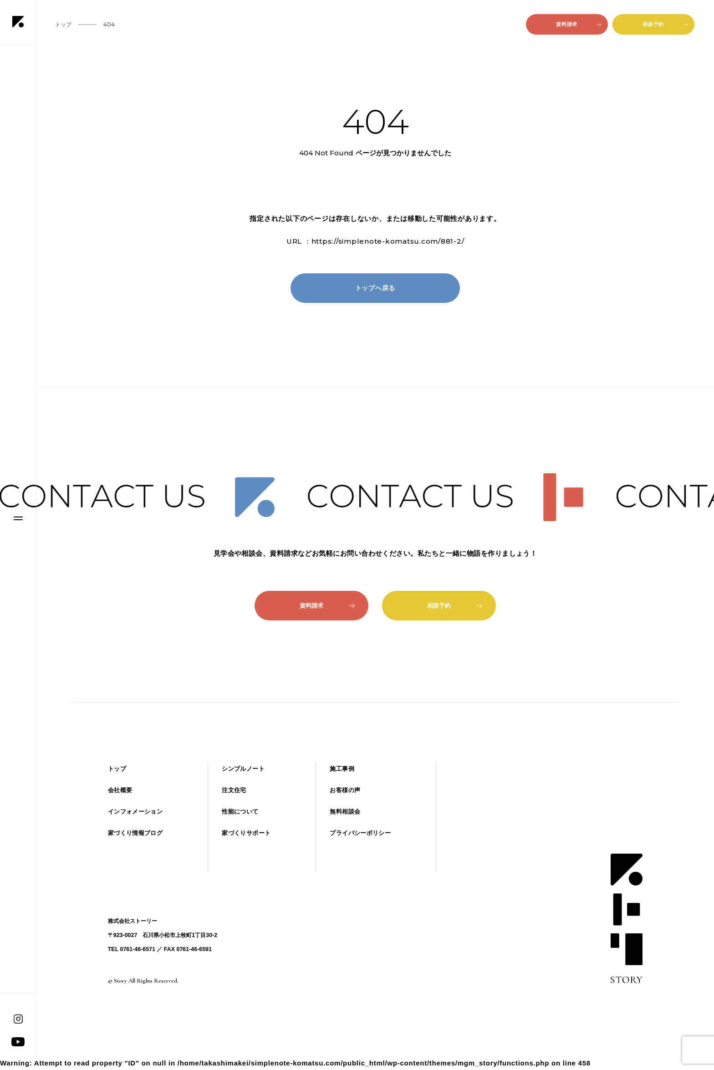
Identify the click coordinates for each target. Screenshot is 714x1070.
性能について (240, 811)
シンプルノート (243, 768)
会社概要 (120, 790)
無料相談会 (345, 811)
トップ (117, 768)
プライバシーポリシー (360, 832)
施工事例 (342, 768)
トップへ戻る (375, 288)
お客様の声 (345, 790)
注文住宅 (234, 790)
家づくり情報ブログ (135, 832)
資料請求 (578, 24)
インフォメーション (135, 811)
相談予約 (665, 24)
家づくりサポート (246, 832)
